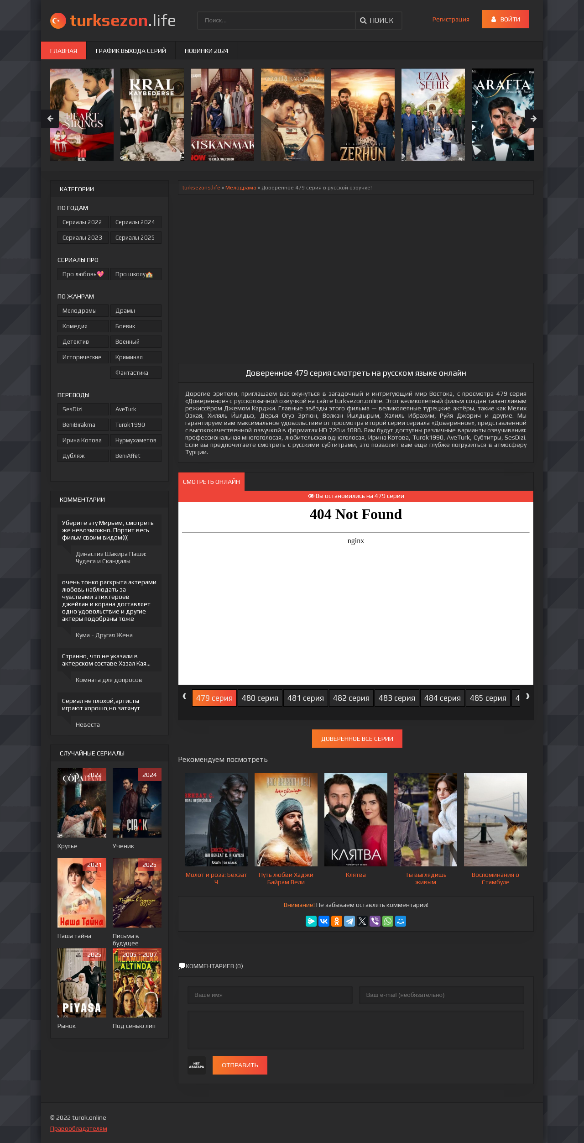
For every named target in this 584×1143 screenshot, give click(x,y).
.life (122, 20)
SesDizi (73, 409)
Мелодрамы (80, 310)
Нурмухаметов (135, 440)
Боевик (125, 326)
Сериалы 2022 (82, 222)
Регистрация (451, 19)
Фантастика (131, 372)
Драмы (125, 310)
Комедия (75, 326)
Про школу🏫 (134, 274)
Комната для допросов (109, 679)
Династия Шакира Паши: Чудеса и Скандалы (111, 557)
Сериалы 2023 (82, 237)
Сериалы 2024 (135, 222)
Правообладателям (78, 1128)
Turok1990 (130, 424)
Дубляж (73, 455)
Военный (127, 341)
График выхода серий (131, 50)
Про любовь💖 (83, 274)
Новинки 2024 (207, 50)
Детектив (76, 341)
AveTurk (125, 409)
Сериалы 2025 (135, 237)
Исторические (82, 357)
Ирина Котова (82, 440)
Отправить (240, 1065)
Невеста (88, 724)
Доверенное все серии (357, 738)
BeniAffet (128, 455)
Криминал (129, 357)
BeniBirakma (79, 424)
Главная (63, 50)
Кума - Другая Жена (104, 635)
